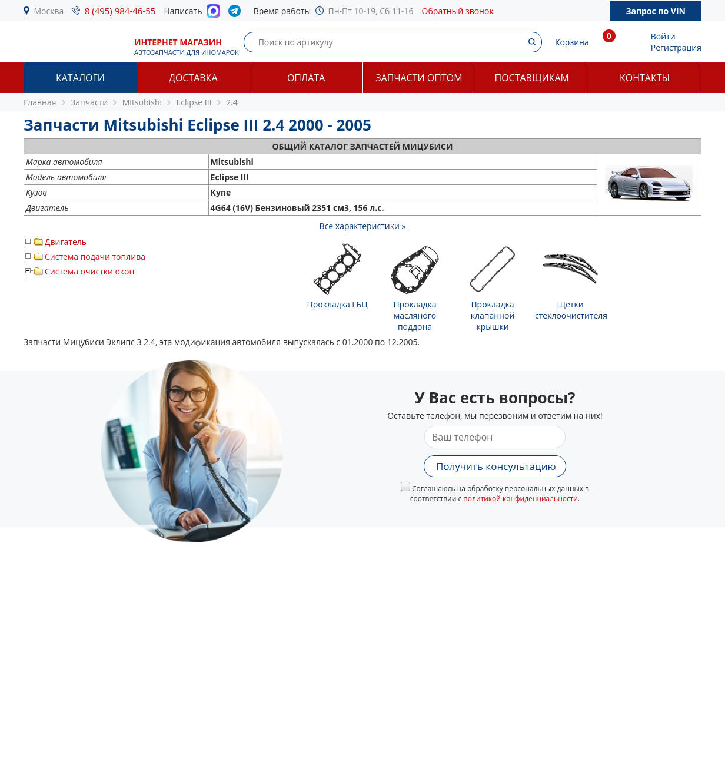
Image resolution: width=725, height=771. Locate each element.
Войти (663, 36)
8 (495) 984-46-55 (120, 10)
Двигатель (66, 241)
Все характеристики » (363, 225)
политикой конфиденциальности (520, 499)
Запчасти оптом (418, 77)
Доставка (193, 77)
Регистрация (676, 47)
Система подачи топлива (95, 256)
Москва (49, 10)
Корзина (572, 42)
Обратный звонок (458, 10)
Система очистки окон (89, 271)
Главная (40, 102)
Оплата (306, 77)
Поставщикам (532, 77)
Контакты (645, 77)
